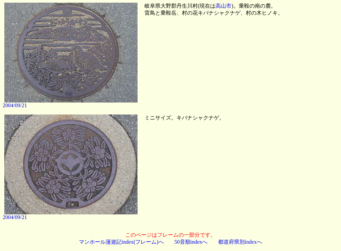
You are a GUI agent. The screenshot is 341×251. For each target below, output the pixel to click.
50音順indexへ (191, 242)
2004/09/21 (15, 105)
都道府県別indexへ (240, 242)
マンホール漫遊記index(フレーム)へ (121, 242)
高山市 (223, 6)
